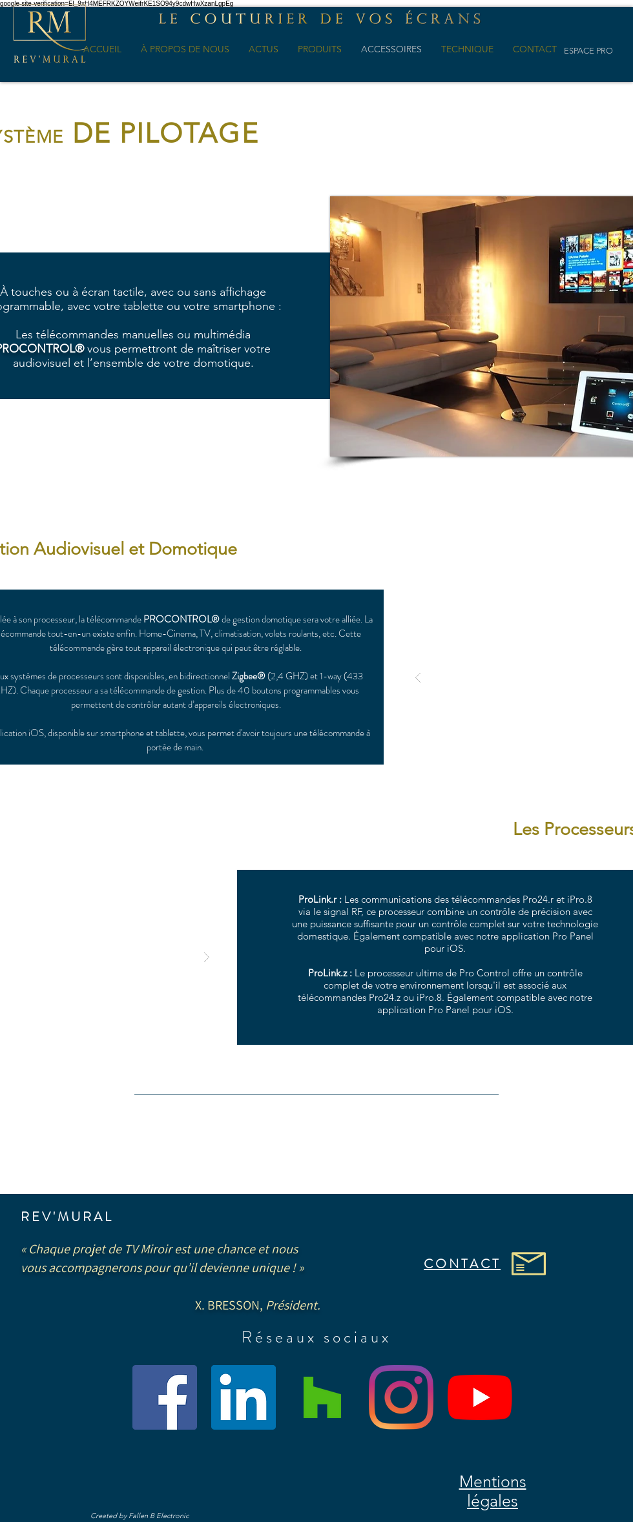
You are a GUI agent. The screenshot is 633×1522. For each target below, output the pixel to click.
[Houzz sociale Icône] (322, 1397)
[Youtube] (480, 1397)
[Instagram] (401, 1397)
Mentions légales (492, 1491)
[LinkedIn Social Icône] (243, 1397)
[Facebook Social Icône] (164, 1397)
